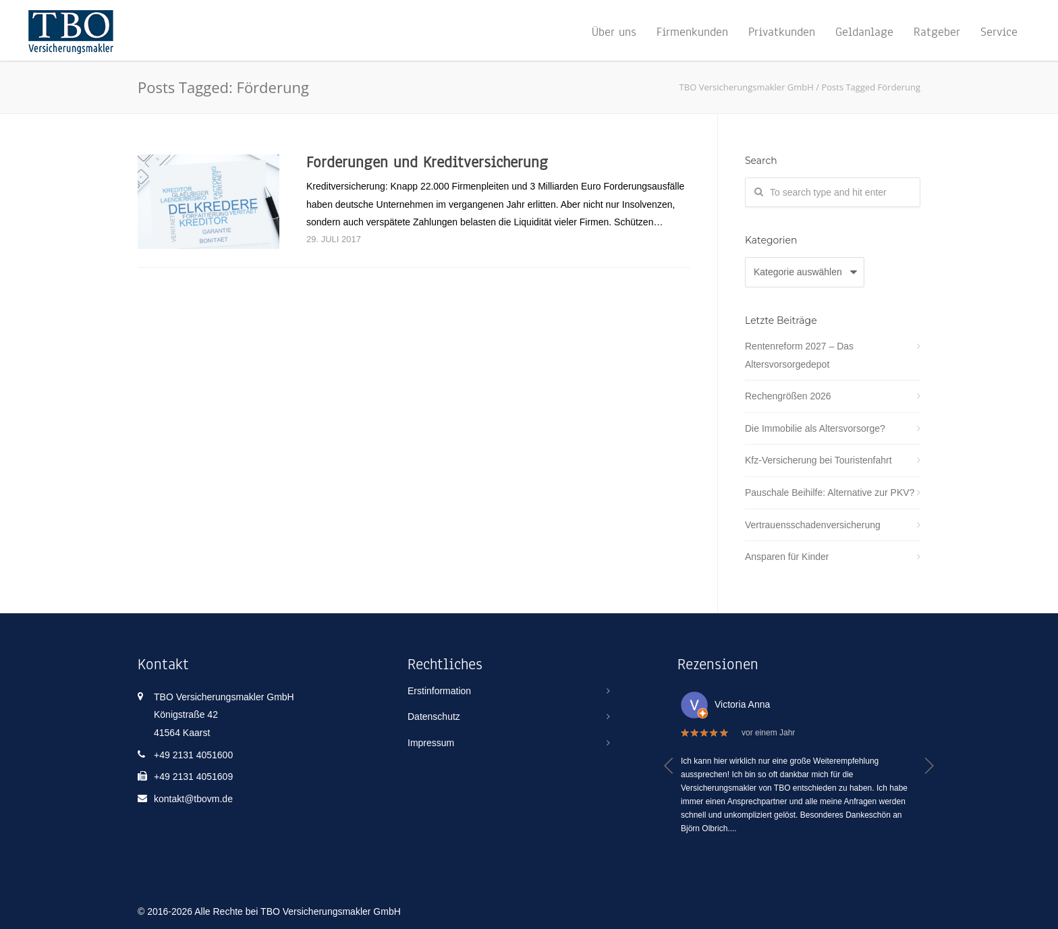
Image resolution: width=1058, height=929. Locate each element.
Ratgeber (937, 32)
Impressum (431, 742)
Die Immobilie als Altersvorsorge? (815, 428)
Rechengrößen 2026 (788, 396)
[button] (669, 766)
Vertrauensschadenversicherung (813, 524)
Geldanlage (864, 32)
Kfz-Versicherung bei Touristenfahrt (818, 460)
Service (999, 32)
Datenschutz (434, 716)
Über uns (614, 32)
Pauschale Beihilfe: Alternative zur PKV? (829, 492)
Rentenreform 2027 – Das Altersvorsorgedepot (799, 355)
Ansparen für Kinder (787, 556)
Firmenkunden (692, 32)
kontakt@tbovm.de (193, 798)
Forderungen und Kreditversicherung (427, 162)
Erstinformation (439, 690)
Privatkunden (781, 32)
